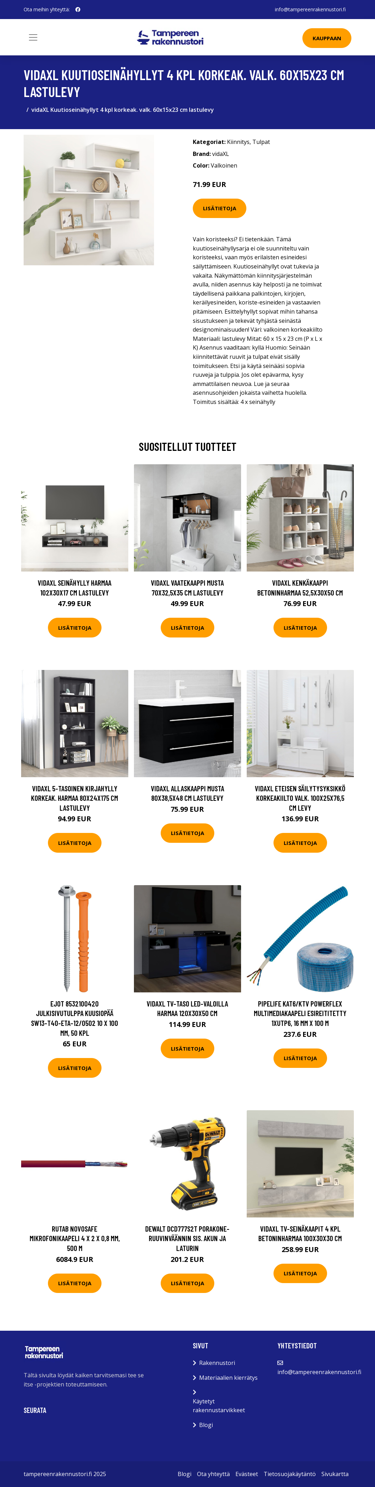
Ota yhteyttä (213, 1474)
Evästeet (246, 1474)
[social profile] (78, 9)
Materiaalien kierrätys (228, 1378)
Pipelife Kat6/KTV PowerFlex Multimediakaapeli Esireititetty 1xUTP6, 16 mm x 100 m (300, 1013)
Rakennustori (217, 1363)
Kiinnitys (238, 142)
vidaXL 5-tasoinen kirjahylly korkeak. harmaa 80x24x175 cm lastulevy (74, 798)
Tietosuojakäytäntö (290, 1474)
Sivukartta (335, 1474)
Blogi (206, 1425)
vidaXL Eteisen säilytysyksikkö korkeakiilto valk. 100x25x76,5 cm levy (300, 798)
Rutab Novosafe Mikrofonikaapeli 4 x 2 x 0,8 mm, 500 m (75, 1238)
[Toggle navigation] (33, 37)
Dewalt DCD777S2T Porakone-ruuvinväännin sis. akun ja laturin (187, 1238)
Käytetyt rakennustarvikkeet (219, 1405)
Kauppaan (327, 38)
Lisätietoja (219, 208)
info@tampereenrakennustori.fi (310, 9)
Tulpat (261, 142)
